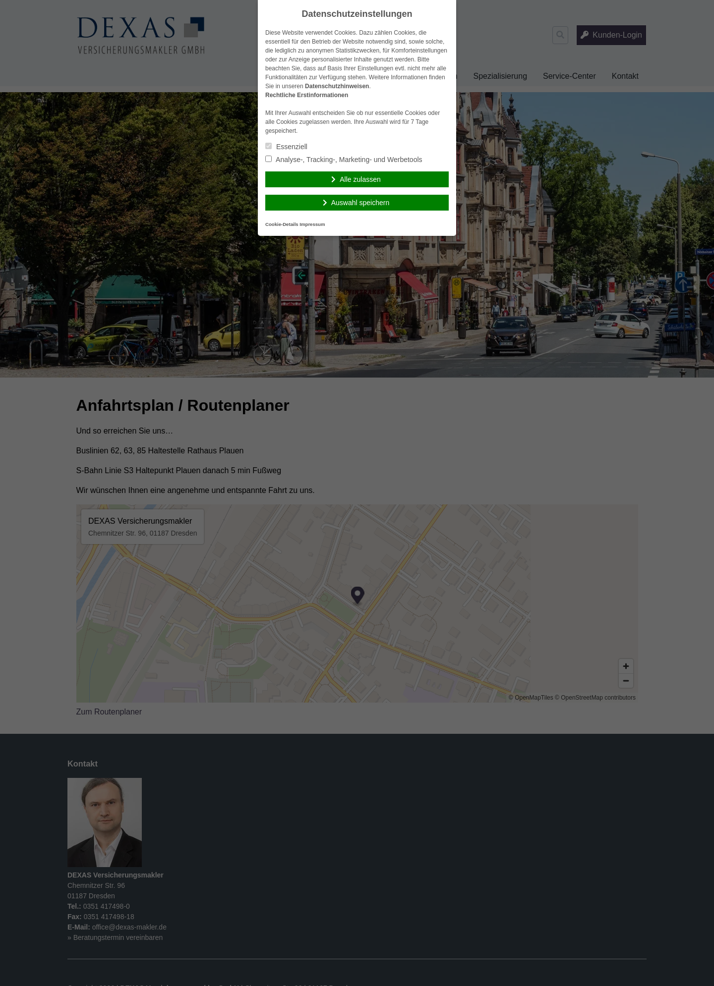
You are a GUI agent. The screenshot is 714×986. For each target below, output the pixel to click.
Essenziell (286, 147)
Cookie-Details (281, 224)
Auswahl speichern (360, 203)
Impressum (312, 224)
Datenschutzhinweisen (337, 86)
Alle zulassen (360, 179)
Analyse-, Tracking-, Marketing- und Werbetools (343, 160)
